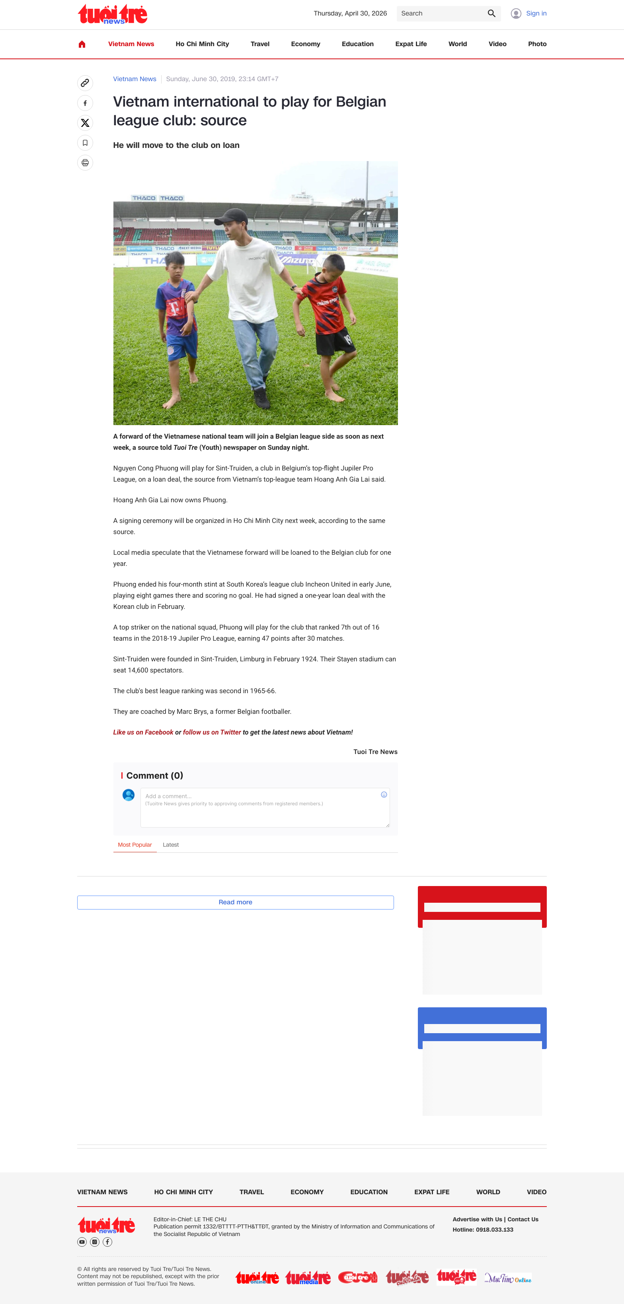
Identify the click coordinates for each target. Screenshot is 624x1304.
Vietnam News (131, 44)
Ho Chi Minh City (202, 44)
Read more (236, 902)
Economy (305, 44)
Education (358, 44)
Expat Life (411, 44)
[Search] (449, 13)
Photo (537, 44)
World (457, 44)
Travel (260, 44)
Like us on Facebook (143, 733)
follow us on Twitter (212, 733)
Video (498, 44)
